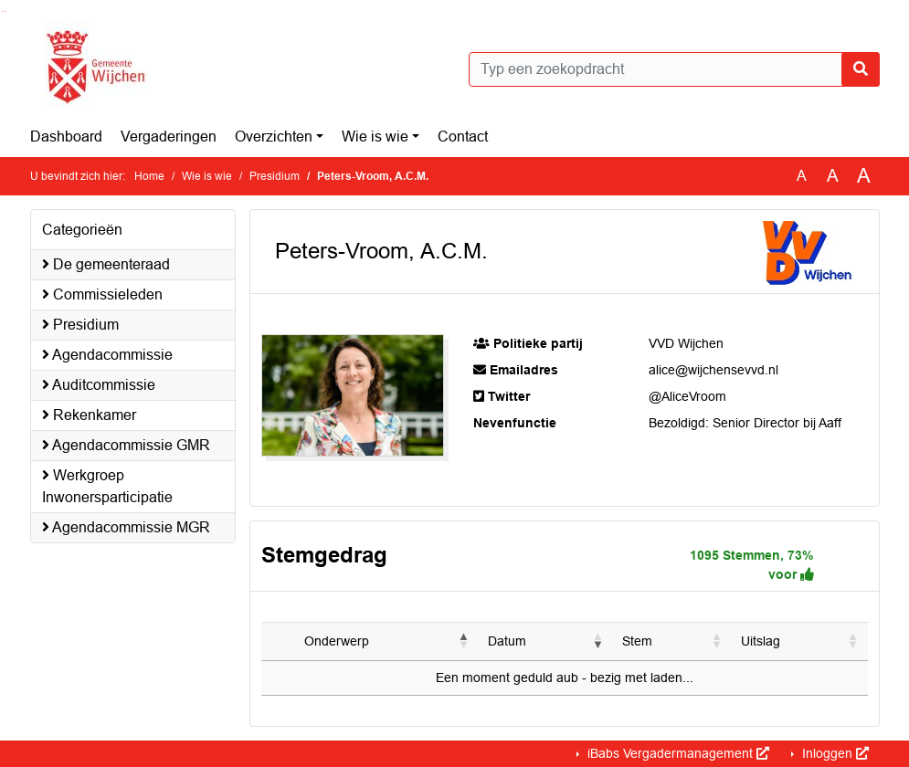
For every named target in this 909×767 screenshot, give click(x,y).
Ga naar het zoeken (2, 11)
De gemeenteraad (106, 264)
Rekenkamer (89, 415)
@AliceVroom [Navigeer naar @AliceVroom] (687, 396)
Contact (463, 136)
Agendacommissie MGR (126, 527)
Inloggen (833, 753)
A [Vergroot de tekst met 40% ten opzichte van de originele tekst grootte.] (864, 176)
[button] (464, 641)
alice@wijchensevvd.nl (713, 369)
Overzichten (273, 136)
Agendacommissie (107, 354)
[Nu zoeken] (860, 69)
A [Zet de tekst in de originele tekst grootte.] (802, 176)
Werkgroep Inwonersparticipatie (107, 486)
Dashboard (66, 136)
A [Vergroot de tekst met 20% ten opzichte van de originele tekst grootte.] (833, 175)
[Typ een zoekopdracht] (674, 69)
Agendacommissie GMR (126, 445)
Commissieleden (102, 294)
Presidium (274, 176)
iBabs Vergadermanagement (676, 753)
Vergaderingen (169, 136)
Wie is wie (375, 136)
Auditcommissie (98, 385)
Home (149, 176)
